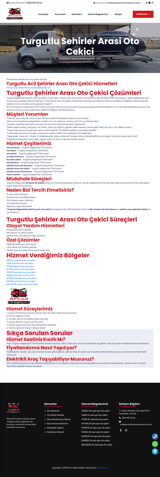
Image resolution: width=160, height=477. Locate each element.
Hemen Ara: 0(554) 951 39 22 (19, 88)
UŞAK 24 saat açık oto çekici (95, 415)
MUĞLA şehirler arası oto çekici (20, 275)
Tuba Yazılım (102, 468)
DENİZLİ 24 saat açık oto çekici (96, 411)
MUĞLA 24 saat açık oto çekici (95, 432)
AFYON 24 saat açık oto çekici (95, 423)
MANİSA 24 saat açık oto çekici (96, 440)
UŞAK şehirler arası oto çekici (19, 263)
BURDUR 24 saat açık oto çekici (96, 436)
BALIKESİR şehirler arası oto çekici (22, 284)
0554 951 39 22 (127, 418)
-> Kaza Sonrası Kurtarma (56, 423)
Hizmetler (76, 14)
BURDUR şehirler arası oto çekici (21, 278)
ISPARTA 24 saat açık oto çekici (96, 428)
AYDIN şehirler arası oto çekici (20, 266)
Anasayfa (43, 14)
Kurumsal (60, 14)
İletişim (118, 14)
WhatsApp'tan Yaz (42, 88)
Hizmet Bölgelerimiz (98, 14)
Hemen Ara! (143, 14)
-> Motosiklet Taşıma (53, 428)
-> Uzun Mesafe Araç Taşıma (57, 419)
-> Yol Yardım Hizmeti (54, 415)
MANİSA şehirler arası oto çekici (21, 281)
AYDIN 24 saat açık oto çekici (95, 419)
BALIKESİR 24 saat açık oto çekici (97, 445)
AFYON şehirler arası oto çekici (20, 269)
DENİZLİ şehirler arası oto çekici (21, 260)
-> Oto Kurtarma (51, 411)
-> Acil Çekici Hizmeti (54, 432)
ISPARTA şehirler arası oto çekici (21, 272)
